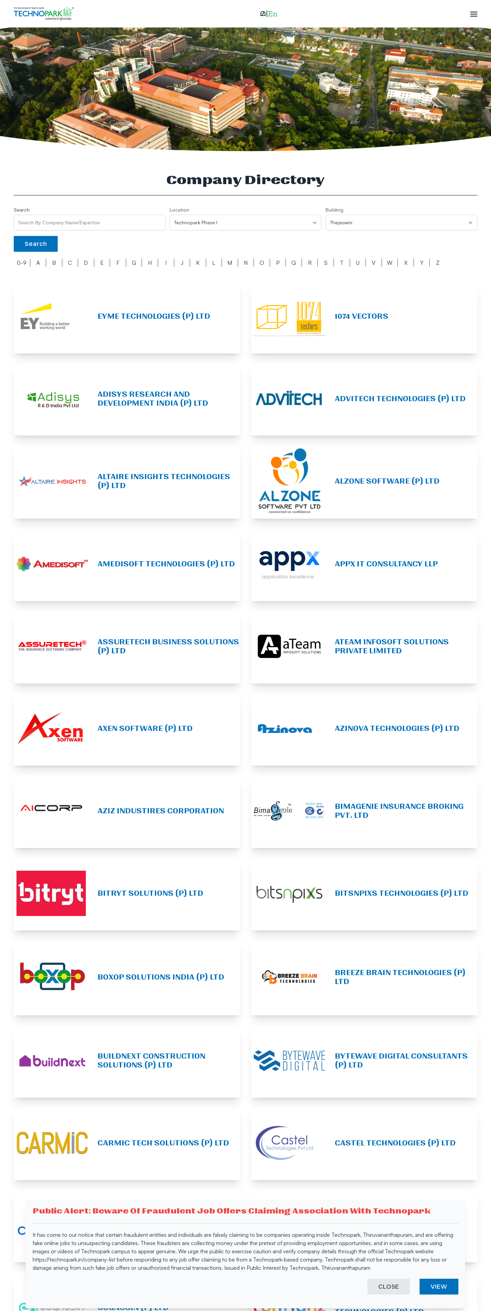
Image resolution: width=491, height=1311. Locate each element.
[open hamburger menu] (470, 14)
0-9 (21, 262)
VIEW (439, 1288)
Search (22, 210)
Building (334, 210)
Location (179, 210)
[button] (268, 13)
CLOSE (388, 1288)
